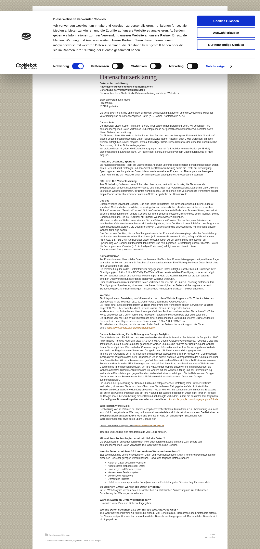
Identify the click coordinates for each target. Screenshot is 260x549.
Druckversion (53, 535)
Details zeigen (216, 55)
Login (212, 534)
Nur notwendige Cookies (226, 34)
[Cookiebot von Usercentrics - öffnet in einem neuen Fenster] (26, 56)
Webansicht (210, 537)
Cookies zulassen (226, 10)
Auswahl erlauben (226, 22)
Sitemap (65, 535)
